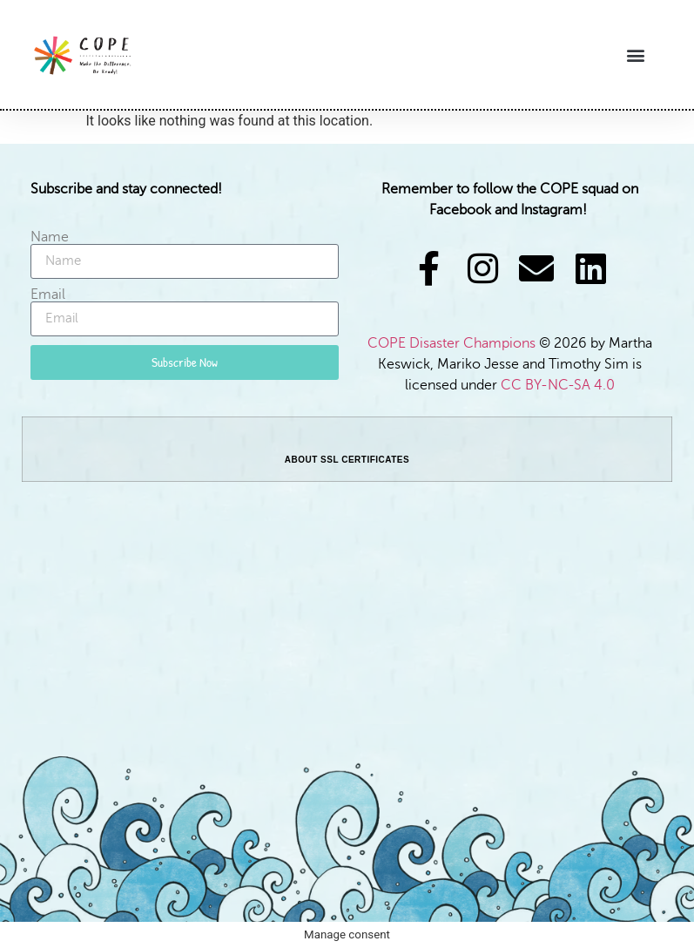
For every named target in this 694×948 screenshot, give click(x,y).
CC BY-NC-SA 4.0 (558, 385)
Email (47, 294)
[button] (636, 54)
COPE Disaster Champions (453, 343)
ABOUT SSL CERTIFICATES (347, 459)
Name (49, 237)
